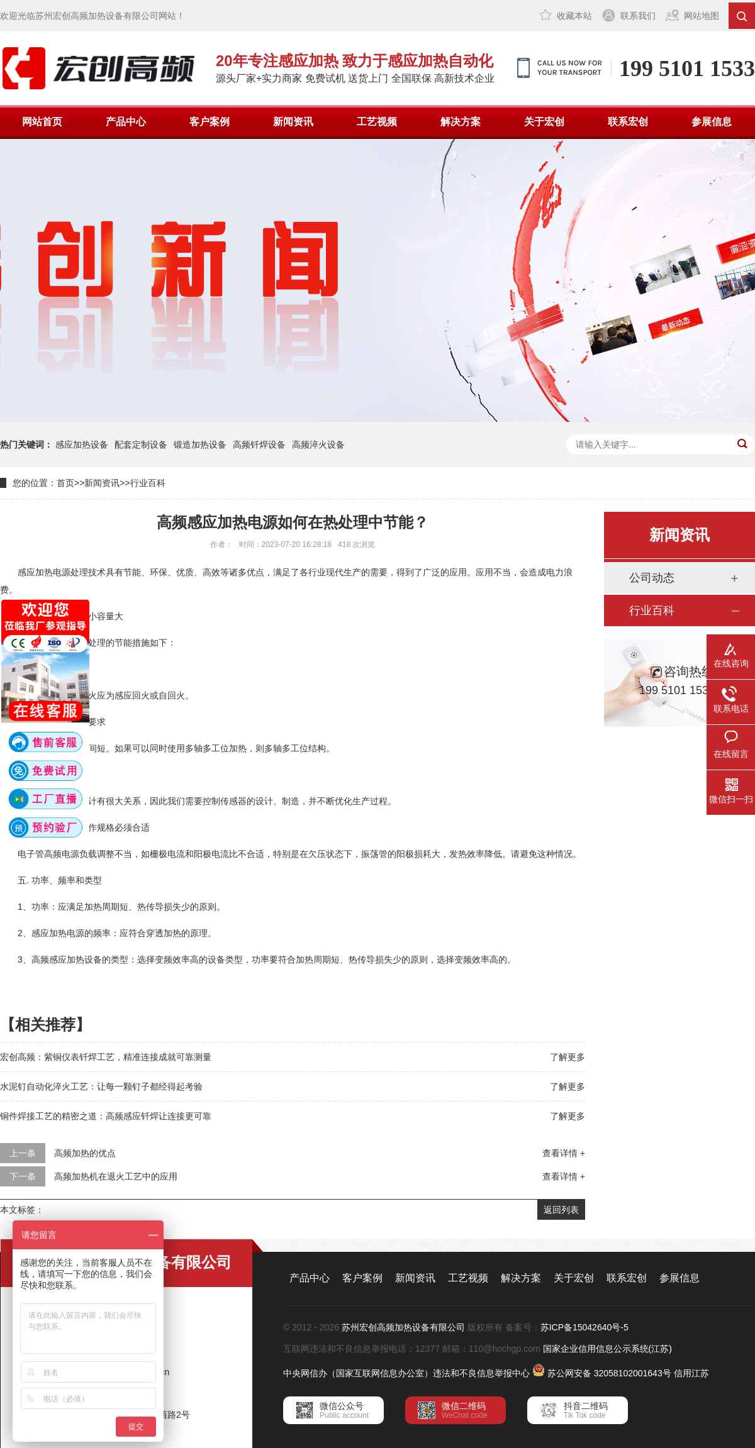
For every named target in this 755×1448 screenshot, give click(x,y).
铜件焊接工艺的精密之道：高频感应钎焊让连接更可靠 (105, 1116)
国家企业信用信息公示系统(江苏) (607, 1349)
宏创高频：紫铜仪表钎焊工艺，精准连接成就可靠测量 (105, 1057)
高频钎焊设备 (259, 444)
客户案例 (209, 121)
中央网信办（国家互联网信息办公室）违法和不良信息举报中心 (406, 1373)
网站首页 (42, 121)
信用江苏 (691, 1373)
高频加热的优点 (85, 1153)
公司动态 (651, 578)
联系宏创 (628, 121)
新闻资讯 (293, 121)
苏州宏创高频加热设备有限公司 (403, 1327)
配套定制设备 (141, 444)
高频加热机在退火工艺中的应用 (115, 1176)
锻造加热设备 (200, 444)
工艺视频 (377, 121)
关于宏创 (544, 121)
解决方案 (460, 121)
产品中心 (126, 121)
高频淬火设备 (318, 444)
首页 (65, 483)
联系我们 (638, 16)
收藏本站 (574, 16)
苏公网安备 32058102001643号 (609, 1373)
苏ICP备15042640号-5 (584, 1327)
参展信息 (711, 121)
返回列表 (561, 1210)
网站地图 (701, 16)
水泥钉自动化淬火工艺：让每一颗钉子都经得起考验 (101, 1086)
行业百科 (147, 483)
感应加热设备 (81, 444)
